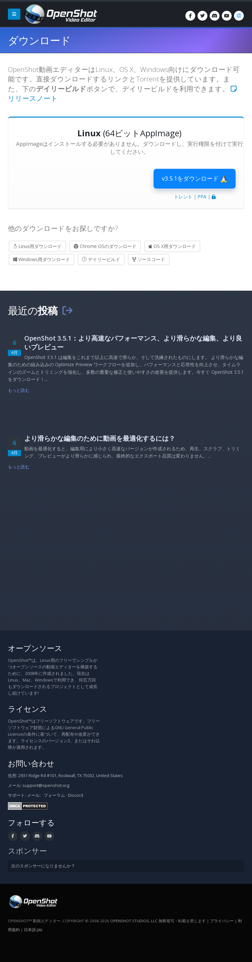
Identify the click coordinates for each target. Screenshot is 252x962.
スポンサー (27, 851)
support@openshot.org (46, 785)
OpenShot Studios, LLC (134, 920)
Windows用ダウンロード (41, 259)
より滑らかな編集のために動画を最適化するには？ (99, 438)
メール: (34, 795)
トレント (183, 196)
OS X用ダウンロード (172, 246)
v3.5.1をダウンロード (194, 178)
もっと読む (19, 390)
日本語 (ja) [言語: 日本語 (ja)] (33, 929)
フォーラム (54, 795)
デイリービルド (101, 259)
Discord (75, 795)
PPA (202, 196)
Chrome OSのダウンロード (105, 246)
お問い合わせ (31, 763)
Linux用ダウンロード (37, 246)
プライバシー (222, 920)
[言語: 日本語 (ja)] (239, 16)
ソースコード (148, 259)
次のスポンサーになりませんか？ (43, 866)
